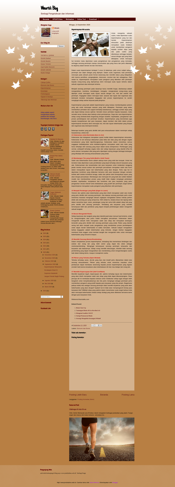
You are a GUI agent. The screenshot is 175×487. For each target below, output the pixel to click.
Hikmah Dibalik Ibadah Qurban (55, 175)
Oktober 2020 (49, 261)
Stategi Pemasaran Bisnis (84, 316)
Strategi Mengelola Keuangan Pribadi (88, 318)
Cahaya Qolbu (45, 82)
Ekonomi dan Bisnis (83, 328)
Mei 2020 (48, 283)
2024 (45, 239)
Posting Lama (128, 395)
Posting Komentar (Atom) (85, 399)
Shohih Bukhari (46, 58)
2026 (45, 233)
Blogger (115, 482)
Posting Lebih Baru (78, 395)
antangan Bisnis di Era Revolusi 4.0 (88, 310)
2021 (45, 249)
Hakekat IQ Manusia (56, 139)
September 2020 (50, 264)
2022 (45, 246)
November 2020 (50, 258)
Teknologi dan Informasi (49, 100)
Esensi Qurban (55, 210)
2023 (45, 243)
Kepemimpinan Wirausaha (53, 267)
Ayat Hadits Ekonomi (48, 67)
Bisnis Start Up (81, 308)
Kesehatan (44, 91)
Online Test (81, 19)
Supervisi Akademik (50, 273)
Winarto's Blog (49, 8)
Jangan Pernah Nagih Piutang (54, 276)
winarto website (46, 70)
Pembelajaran (45, 94)
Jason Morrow (94, 482)
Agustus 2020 (49, 280)
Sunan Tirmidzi (46, 64)
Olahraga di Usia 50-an (77, 409)
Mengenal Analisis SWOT (84, 313)
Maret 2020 (48, 287)
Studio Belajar (45, 73)
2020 (45, 252)
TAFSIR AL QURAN (47, 55)
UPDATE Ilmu (57, 19)
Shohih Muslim (46, 61)
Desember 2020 (50, 255)
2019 (45, 291)
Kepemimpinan (46, 88)
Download (93, 19)
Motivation (70, 19)
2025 (45, 236)
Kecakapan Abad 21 (51, 270)
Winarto (56, 28)
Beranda (46, 19)
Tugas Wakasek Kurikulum (55, 193)
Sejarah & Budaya (47, 97)
